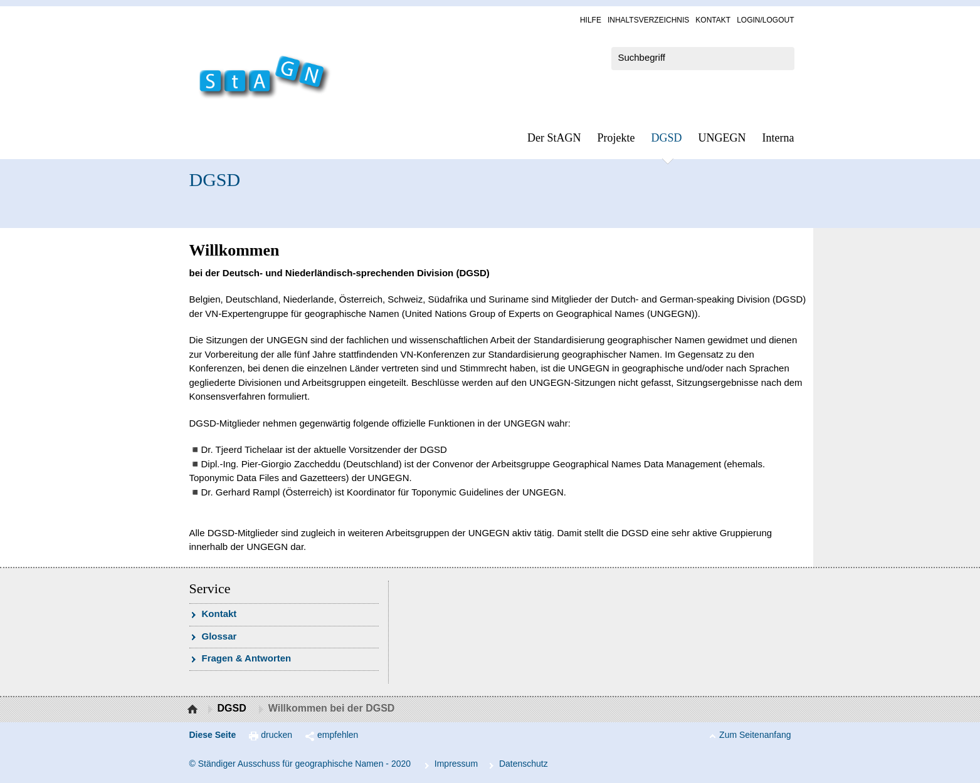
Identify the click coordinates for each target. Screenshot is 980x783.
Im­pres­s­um (456, 764)
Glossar (219, 636)
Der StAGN (554, 138)
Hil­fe (590, 20)
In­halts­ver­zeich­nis (648, 20)
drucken (276, 735)
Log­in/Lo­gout (765, 20)
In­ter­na (778, 138)
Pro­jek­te (616, 138)
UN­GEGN (722, 138)
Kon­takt (712, 20)
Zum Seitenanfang (755, 735)
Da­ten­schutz (523, 764)
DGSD (666, 138)
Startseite (194, 709)
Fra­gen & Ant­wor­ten (247, 658)
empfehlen (337, 735)
